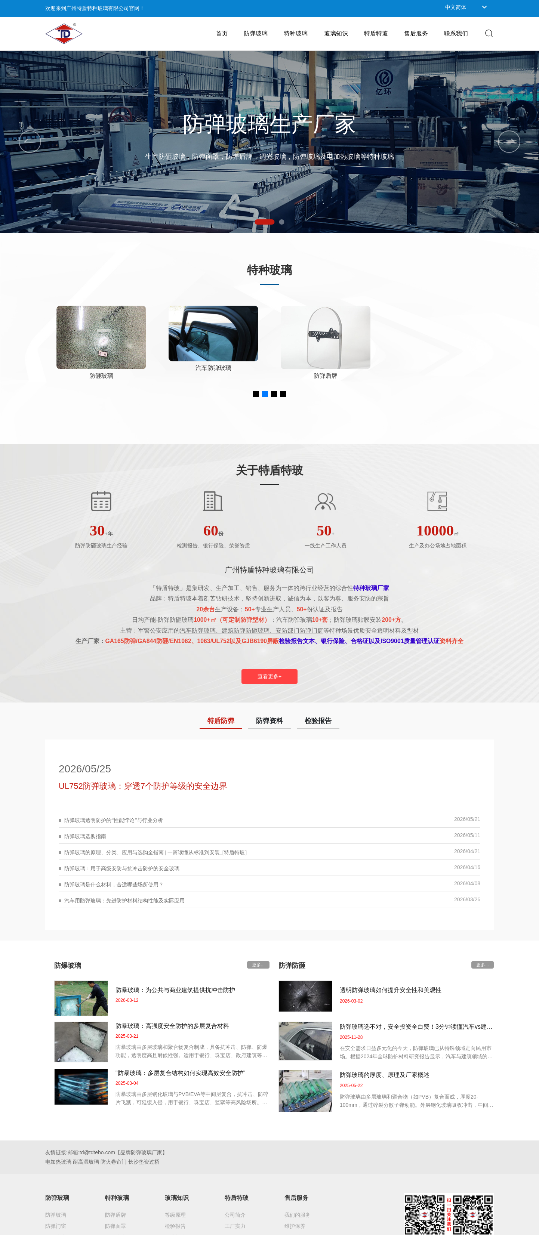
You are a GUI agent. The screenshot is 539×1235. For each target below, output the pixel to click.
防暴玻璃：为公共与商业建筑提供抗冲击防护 (175, 990)
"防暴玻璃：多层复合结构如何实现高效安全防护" (180, 1073)
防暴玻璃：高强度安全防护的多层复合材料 (172, 1026)
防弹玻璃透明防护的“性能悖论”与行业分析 (113, 820)
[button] (265, 222)
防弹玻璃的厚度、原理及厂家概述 (384, 1075)
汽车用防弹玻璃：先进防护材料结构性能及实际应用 (124, 901)
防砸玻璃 (213, 376)
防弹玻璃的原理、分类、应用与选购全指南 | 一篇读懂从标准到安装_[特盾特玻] (155, 852)
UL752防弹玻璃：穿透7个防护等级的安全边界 (143, 786)
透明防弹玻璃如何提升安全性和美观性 (390, 990)
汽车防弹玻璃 (326, 368)
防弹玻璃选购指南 (85, 836)
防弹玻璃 (101, 376)
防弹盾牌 (438, 376)
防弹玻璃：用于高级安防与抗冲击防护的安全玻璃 (121, 868)
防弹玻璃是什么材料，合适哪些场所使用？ (114, 884)
